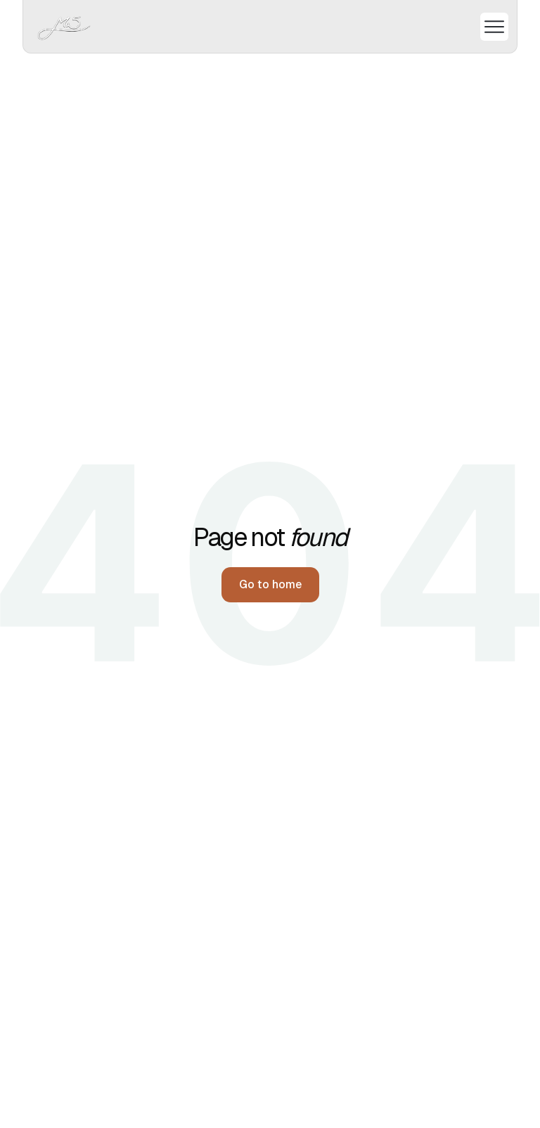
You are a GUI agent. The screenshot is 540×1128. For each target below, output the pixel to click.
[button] (488, 27)
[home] (64, 26)
